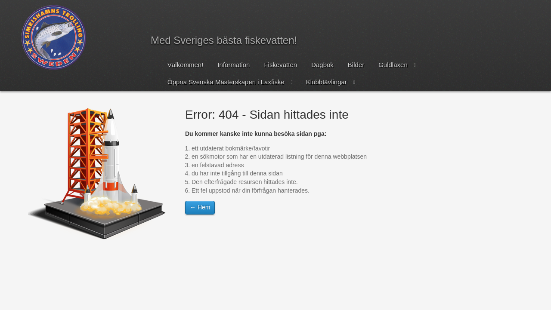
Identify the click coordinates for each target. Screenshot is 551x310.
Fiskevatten (280, 64)
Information (233, 64)
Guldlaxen (393, 64)
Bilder (356, 64)
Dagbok (322, 64)
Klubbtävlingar (326, 82)
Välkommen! (185, 64)
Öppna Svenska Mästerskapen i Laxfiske (226, 82)
